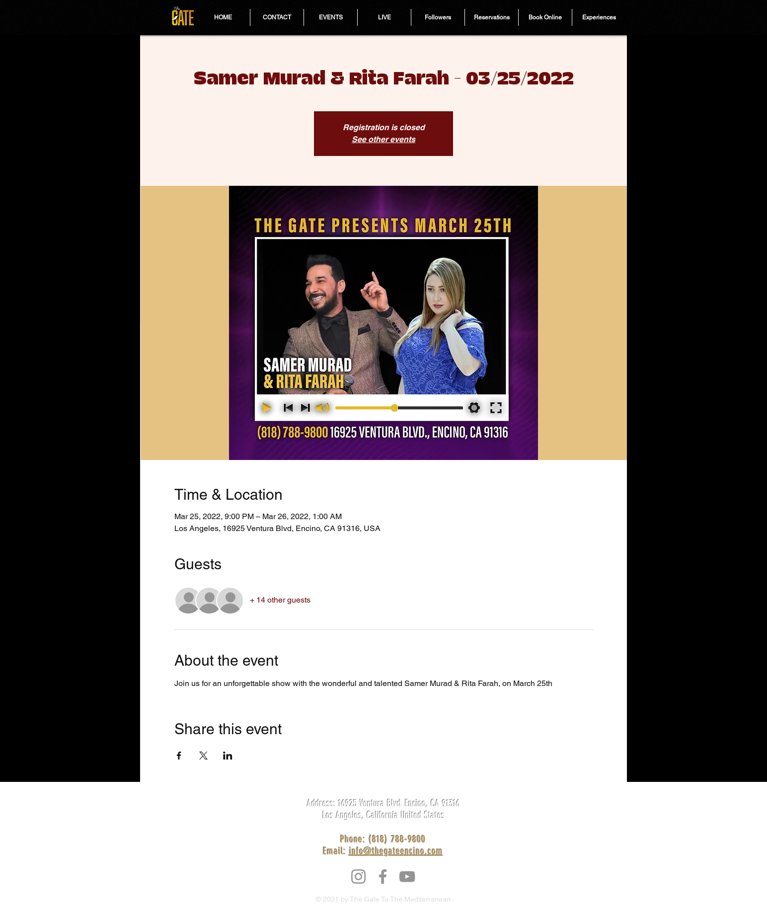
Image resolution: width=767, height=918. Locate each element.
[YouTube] (407, 876)
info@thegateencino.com (396, 851)
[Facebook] (382, 876)
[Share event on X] (203, 756)
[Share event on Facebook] (179, 756)
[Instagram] (358, 876)
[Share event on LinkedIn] (227, 756)
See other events (383, 139)
